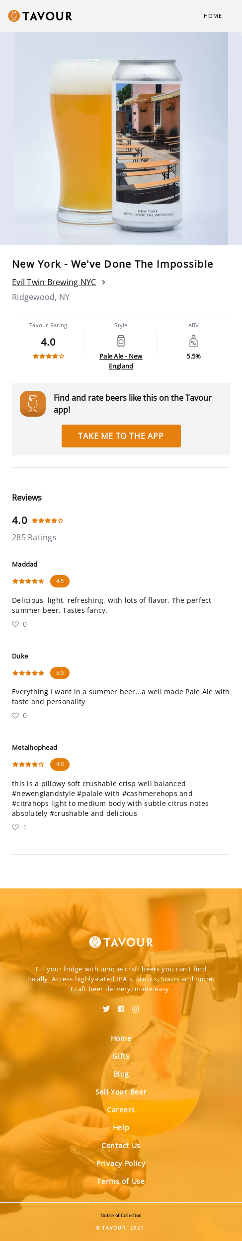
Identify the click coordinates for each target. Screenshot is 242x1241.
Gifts (121, 1056)
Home (213, 15)
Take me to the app (120, 436)
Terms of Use (121, 1181)
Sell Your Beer (121, 1091)
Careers (121, 1109)
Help (121, 1127)
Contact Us (121, 1145)
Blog (121, 1074)
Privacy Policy (121, 1163)
